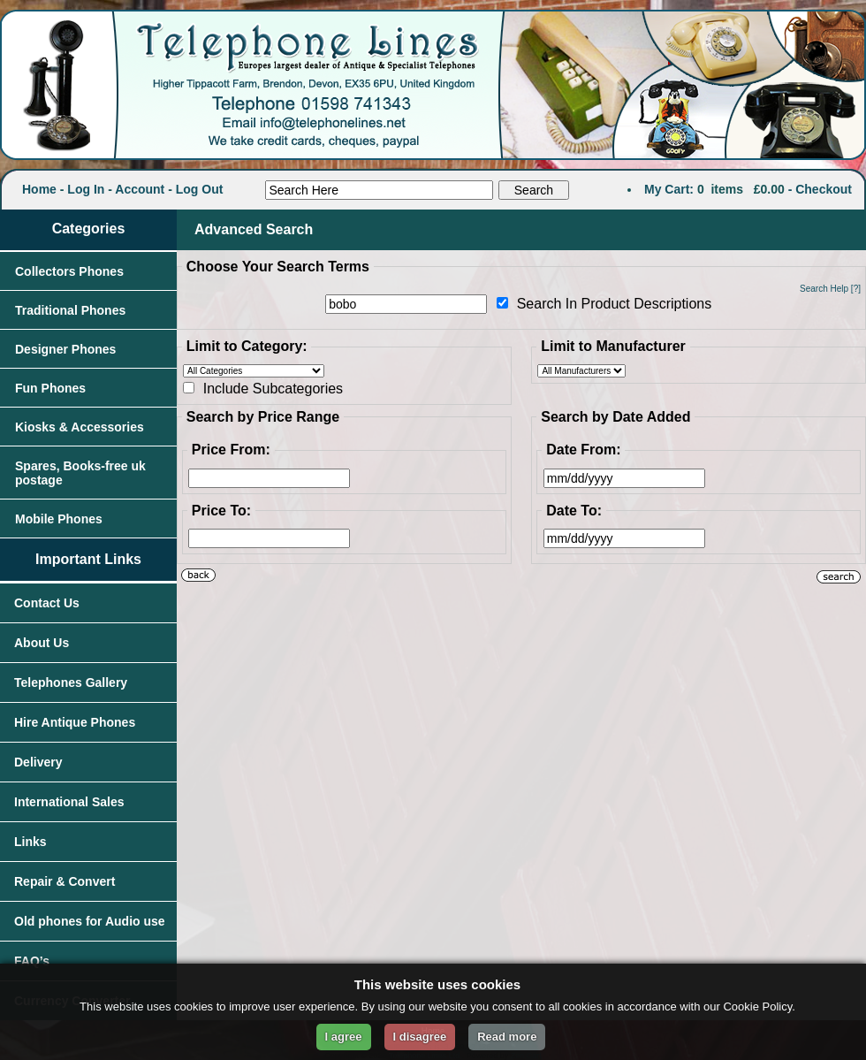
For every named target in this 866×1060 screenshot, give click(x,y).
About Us (41, 643)
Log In (85, 189)
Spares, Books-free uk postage (80, 473)
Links (30, 842)
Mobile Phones (59, 519)
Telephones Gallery (70, 682)
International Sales (69, 802)
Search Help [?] (830, 289)
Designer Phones (65, 349)
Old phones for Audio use (89, 921)
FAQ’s (31, 961)
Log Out (200, 189)
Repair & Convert (64, 881)
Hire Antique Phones (74, 722)
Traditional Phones (70, 310)
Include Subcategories (273, 388)
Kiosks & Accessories (79, 427)
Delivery (38, 762)
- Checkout (820, 189)
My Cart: (669, 189)
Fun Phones (50, 388)
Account (139, 189)
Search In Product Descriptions (614, 303)
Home (39, 189)
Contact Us (47, 603)
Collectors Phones (69, 271)
